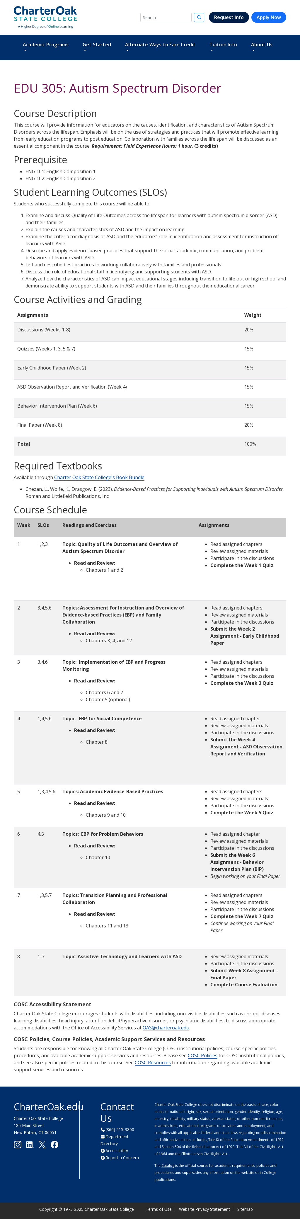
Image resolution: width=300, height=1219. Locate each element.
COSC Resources (153, 1062)
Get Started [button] (97, 44)
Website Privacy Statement (204, 1209)
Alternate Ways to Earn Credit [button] (160, 44)
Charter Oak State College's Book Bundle (99, 477)
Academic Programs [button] (46, 44)
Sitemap (245, 1209)
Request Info (229, 17)
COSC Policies (202, 1055)
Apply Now (269, 17)
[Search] (166, 17)
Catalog (167, 1165)
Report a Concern (122, 1157)
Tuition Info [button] (223, 44)
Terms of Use (159, 1209)
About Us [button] (262, 44)
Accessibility (116, 1150)
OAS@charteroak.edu (166, 1027)
